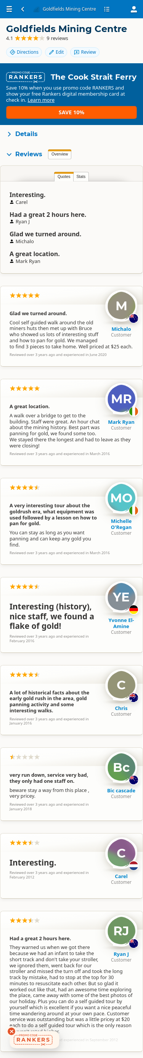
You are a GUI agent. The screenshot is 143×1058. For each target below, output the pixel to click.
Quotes (64, 177)
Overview (59, 154)
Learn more (41, 99)
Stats (80, 177)
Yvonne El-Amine (121, 623)
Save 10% (71, 112)
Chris (121, 708)
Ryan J (121, 954)
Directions (24, 52)
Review (85, 52)
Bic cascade (121, 790)
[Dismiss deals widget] (11, 1031)
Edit (56, 52)
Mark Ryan (121, 421)
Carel (121, 876)
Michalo (121, 328)
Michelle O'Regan (121, 524)
